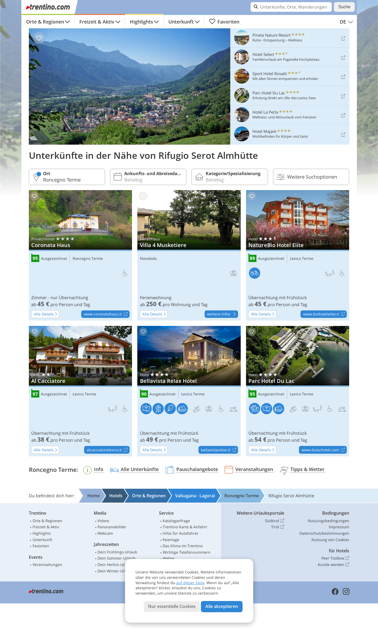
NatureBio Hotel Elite (297, 255)
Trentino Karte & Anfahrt (185, 526)
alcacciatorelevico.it (108, 450)
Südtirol (274, 520)
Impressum (339, 526)
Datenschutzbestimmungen (324, 533)
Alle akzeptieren (221, 606)
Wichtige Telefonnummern (187, 552)
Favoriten (224, 21)
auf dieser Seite (190, 582)
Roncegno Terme (88, 258)
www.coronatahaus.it (106, 314)
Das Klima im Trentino (182, 545)
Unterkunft (181, 21)
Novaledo (148, 258)
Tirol (277, 527)
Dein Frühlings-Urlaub (117, 551)
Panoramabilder (112, 526)
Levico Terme (301, 258)
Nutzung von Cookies (330, 539)
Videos (103, 520)
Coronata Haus (80, 255)
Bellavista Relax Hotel (189, 391)
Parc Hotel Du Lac (297, 391)
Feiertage (171, 539)
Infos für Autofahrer (180, 533)
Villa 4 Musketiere (189, 255)
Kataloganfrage (176, 520)
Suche (344, 7)
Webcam (105, 533)
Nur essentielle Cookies (172, 606)
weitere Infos (222, 314)
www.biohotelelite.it (324, 314)
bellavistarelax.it (219, 450)
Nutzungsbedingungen (328, 520)
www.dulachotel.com (324, 450)
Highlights (141, 21)
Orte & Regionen (45, 21)
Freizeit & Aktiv (96, 21)
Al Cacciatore (80, 391)
